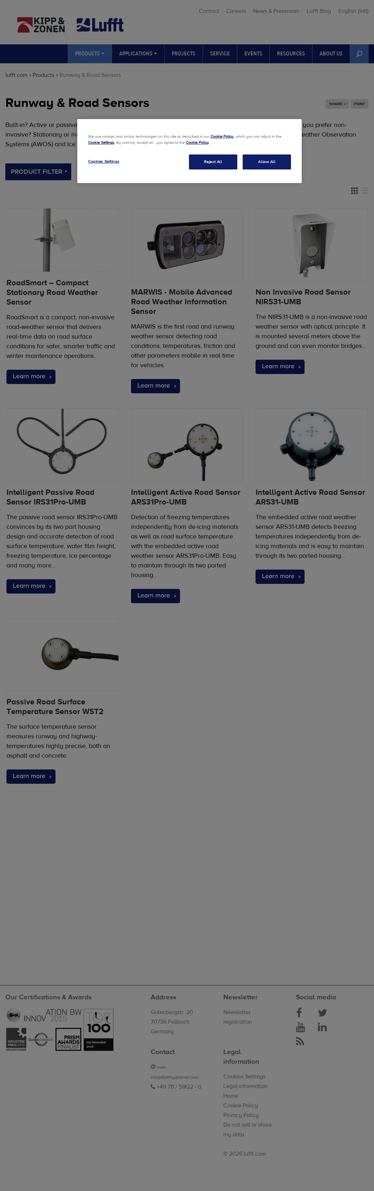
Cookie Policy (221, 136)
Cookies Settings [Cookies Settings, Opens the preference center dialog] (103, 161)
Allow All (266, 161)
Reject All (213, 161)
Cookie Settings (101, 142)
